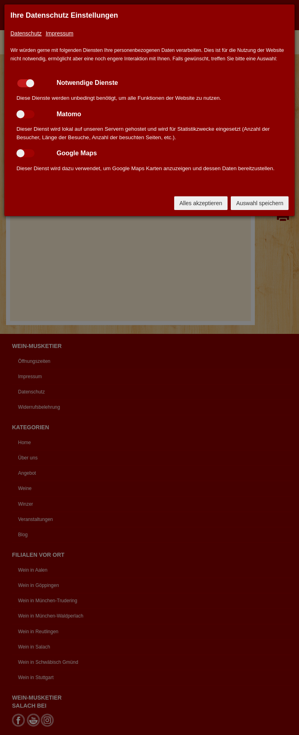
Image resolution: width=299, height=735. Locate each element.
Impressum (59, 33)
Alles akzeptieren (200, 203)
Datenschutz (26, 33)
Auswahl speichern (259, 203)
